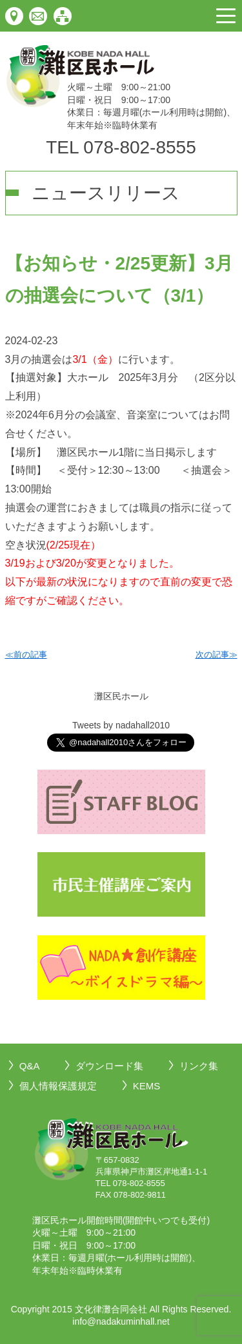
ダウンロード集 (109, 1065)
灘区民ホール (121, 696)
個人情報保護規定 (58, 1085)
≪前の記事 (26, 654)
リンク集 (198, 1065)
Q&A (29, 1065)
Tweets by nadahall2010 (121, 725)
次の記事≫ (216, 654)
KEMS (147, 1085)
